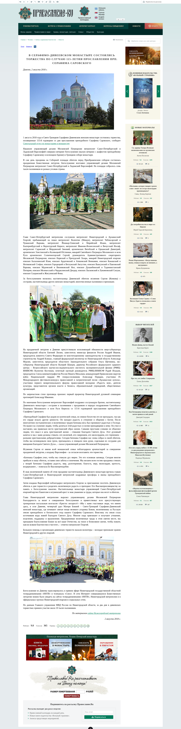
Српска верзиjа (99, 13)
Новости (136, 26)
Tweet (22, 46)
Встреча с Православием (59, 26)
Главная (23, 40)
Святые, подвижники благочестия (45, 40)
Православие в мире (42, 32)
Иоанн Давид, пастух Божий (143, 345)
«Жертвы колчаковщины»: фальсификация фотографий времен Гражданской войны (143, 491)
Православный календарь (84, 13)
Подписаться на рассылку (154, 2)
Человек (30, 40)
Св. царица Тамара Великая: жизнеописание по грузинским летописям (143, 150)
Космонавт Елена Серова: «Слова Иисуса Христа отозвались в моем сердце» (143, 301)
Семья (81, 32)
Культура (100, 32)
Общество (90, 32)
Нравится (29, 46)
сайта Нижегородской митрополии (104, 613)
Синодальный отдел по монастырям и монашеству (46, 143)
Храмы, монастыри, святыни (64, 32)
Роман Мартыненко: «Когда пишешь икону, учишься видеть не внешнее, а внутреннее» (143, 262)
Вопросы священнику (114, 26)
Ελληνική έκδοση (100, 9)
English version (99, 18)
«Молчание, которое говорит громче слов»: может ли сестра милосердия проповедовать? (143, 188)
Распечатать (119, 40)
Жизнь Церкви (26, 32)
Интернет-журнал (87, 26)
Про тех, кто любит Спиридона (143, 378)
